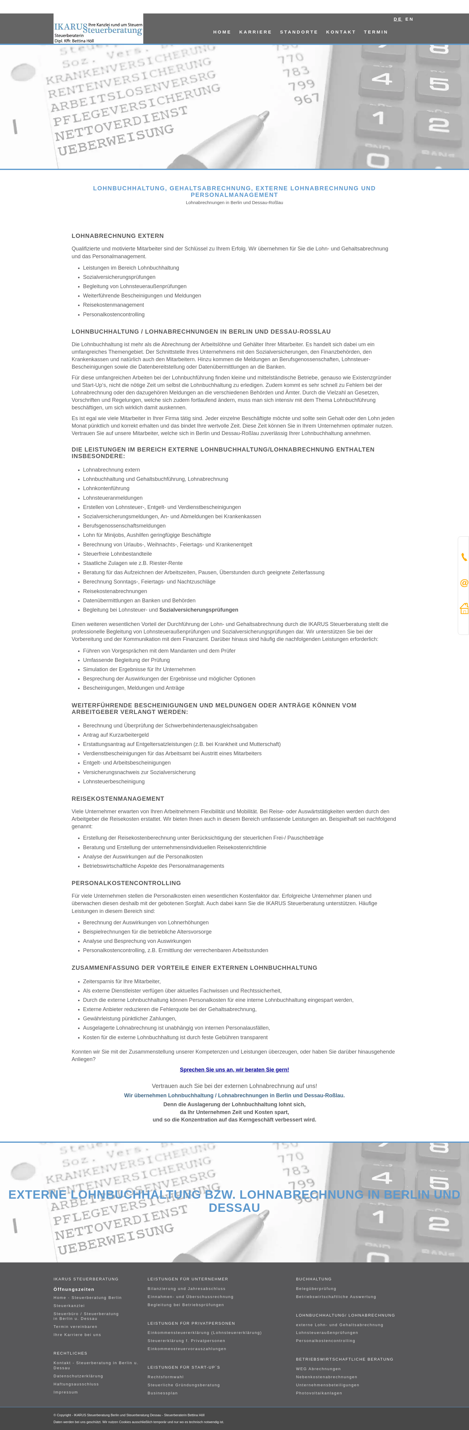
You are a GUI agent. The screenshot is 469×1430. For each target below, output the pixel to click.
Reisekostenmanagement (113, 305)
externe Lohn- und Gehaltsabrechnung (340, 1325)
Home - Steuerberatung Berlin (88, 1297)
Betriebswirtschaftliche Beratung (345, 1359)
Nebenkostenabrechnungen (327, 1377)
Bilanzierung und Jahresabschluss (187, 1288)
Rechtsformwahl (166, 1377)
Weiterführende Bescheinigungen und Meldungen (142, 296)
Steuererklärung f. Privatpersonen (187, 1340)
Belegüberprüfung (316, 1288)
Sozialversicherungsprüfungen (119, 277)
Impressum (66, 1392)
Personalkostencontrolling (114, 314)
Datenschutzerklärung (78, 1376)
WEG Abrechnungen (318, 1369)
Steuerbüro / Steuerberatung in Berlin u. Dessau (86, 1316)
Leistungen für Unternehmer (188, 1279)
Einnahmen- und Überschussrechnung (191, 1296)
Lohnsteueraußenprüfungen (327, 1332)
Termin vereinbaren (76, 1326)
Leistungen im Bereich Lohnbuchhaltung (131, 268)
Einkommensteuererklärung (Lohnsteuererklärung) (205, 1332)
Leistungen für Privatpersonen (191, 1323)
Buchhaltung (314, 1279)
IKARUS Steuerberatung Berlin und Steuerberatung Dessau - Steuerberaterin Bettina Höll (139, 1415)
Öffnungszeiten (74, 1289)
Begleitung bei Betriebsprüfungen (186, 1305)
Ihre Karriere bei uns (77, 1334)
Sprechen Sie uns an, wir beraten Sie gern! (234, 1070)
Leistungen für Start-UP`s (184, 1367)
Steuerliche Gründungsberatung (184, 1385)
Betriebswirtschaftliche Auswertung (336, 1296)
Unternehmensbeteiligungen (328, 1385)
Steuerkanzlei (69, 1305)
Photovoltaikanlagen (319, 1393)
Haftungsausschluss (76, 1384)
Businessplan (163, 1393)
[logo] (98, 28)
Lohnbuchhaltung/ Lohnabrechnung (345, 1315)
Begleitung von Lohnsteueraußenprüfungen (135, 286)
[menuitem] (222, 28)
